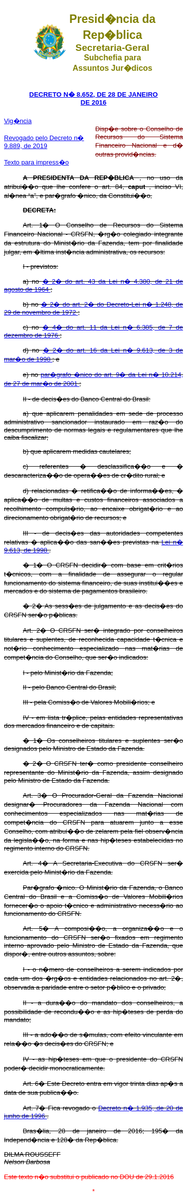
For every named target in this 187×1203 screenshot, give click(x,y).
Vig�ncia (17, 121)
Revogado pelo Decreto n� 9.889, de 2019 (44, 142)
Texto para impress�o (36, 162)
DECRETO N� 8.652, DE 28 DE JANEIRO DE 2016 (93, 98)
